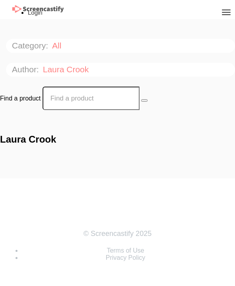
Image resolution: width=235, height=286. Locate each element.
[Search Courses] (144, 100)
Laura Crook (67, 69)
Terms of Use (125, 250)
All (58, 45)
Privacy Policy (126, 257)
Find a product (20, 98)
